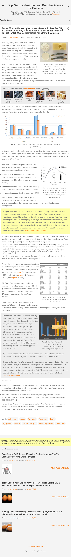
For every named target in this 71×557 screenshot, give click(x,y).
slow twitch (60, 424)
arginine (14, 278)
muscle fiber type (29, 424)
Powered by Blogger (35, 547)
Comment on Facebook (12, 376)
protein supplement (46, 424)
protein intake (29, 89)
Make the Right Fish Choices (35, 231)
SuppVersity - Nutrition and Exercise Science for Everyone (35, 7)
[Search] (67, 6)
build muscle (12, 419)
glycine (20, 275)
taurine (19, 272)
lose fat (17, 424)
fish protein (43, 419)
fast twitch (32, 419)
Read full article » (60, 468)
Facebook (55, 14)
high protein (7, 424)
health (52, 419)
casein (22, 419)
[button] (67, 28)
